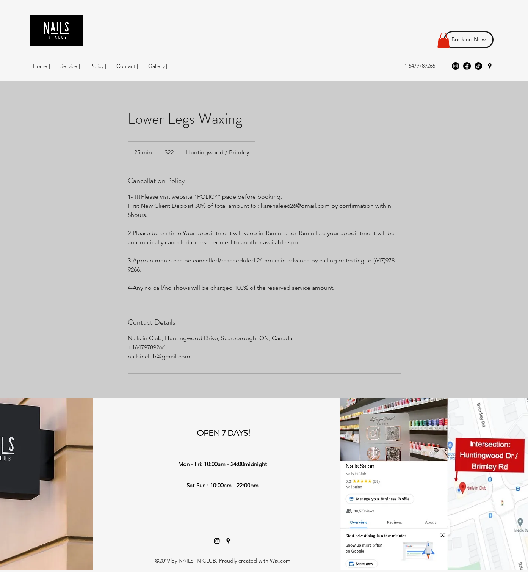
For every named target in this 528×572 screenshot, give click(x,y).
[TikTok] (478, 66)
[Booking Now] (469, 39)
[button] (443, 40)
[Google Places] (490, 66)
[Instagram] (455, 66)
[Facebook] (467, 66)
